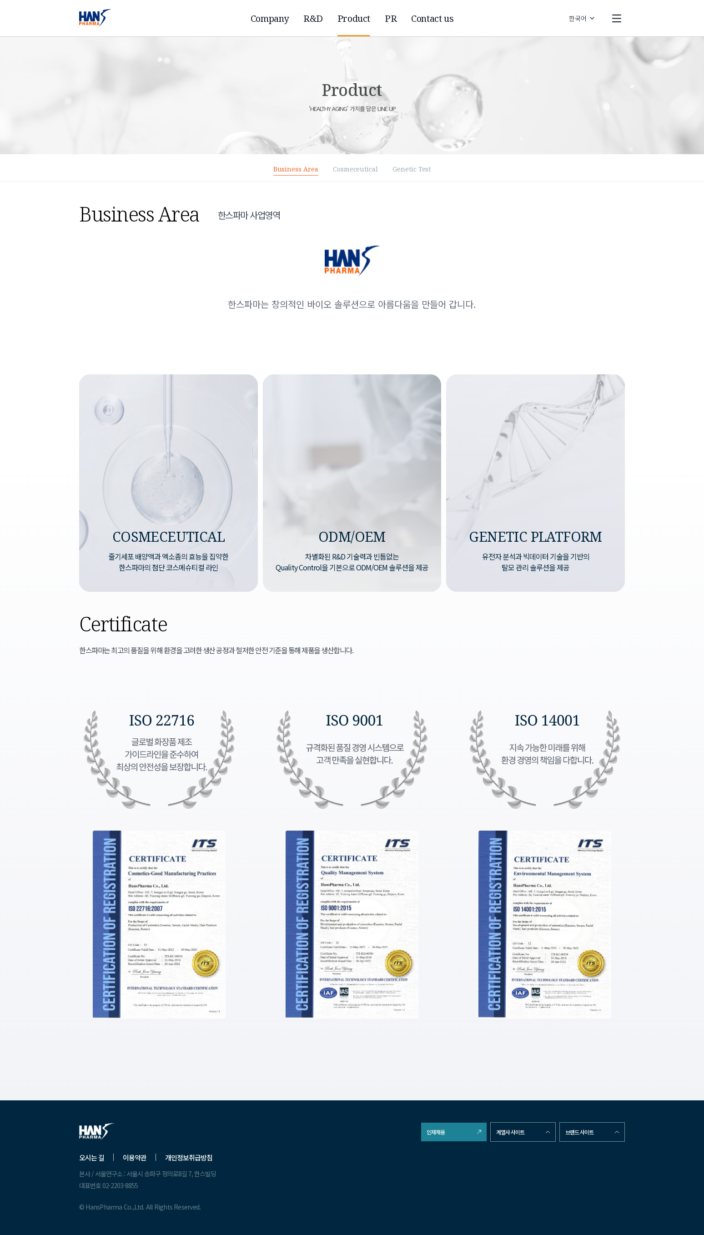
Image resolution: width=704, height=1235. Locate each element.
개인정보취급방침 (188, 1157)
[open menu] (616, 18)
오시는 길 (91, 1157)
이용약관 (134, 1157)
